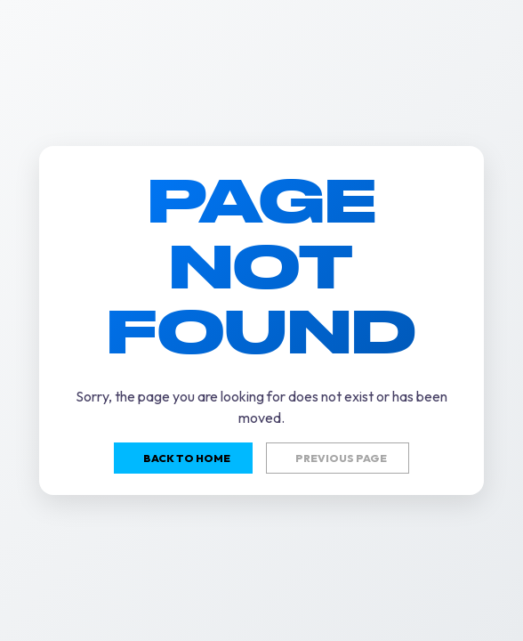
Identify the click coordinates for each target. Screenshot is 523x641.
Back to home (186, 458)
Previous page (341, 458)
